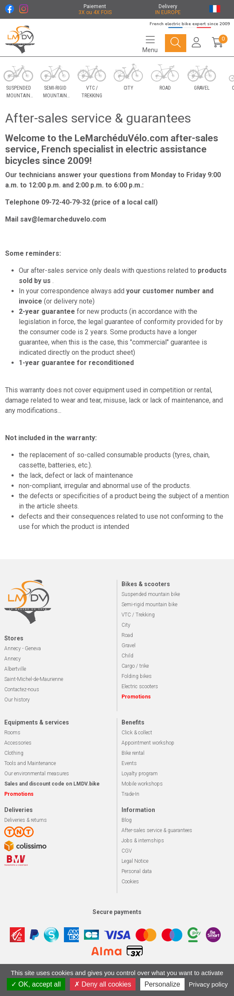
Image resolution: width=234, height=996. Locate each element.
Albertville (15, 669)
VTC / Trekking (138, 615)
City (125, 625)
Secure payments (117, 911)
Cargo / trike (135, 666)
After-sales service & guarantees (156, 830)
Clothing (13, 753)
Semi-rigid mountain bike (149, 605)
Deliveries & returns (25, 820)
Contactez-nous (21, 689)
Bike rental (132, 753)
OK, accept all (36, 984)
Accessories (18, 743)
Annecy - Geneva (22, 648)
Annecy (12, 659)
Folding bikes (136, 676)
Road (127, 635)
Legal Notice (134, 861)
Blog (126, 820)
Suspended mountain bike (150, 594)
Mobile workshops (142, 784)
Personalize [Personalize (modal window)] (162, 984)
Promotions (136, 697)
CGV (126, 851)
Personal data (136, 871)
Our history (17, 700)
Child (127, 656)
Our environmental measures (36, 774)
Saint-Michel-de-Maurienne (33, 679)
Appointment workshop (147, 743)
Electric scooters (139, 686)
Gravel (128, 645)
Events (129, 763)
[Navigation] (150, 44)
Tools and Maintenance (30, 763)
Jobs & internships (142, 841)
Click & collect (136, 733)
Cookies (130, 882)
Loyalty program (139, 774)
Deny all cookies (102, 984)
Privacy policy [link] (208, 984)
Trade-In (130, 794)
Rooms (12, 733)
